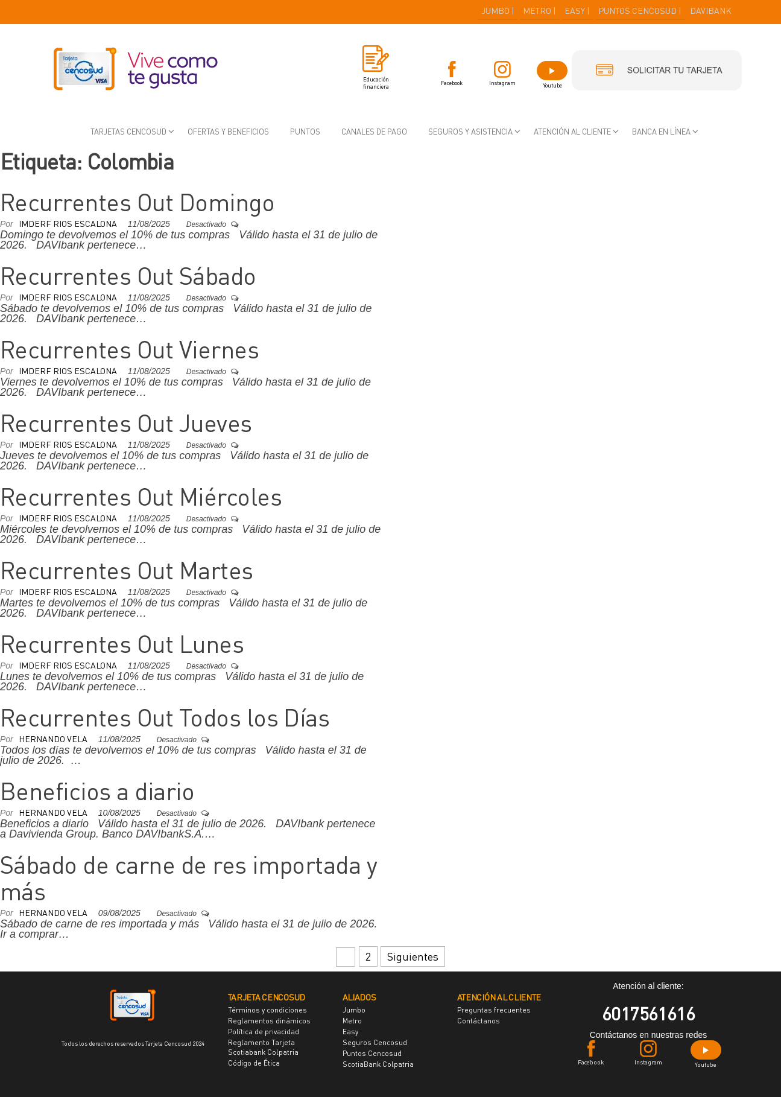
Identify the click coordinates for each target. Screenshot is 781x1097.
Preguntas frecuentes (494, 1009)
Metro (352, 1020)
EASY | (577, 10)
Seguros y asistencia (470, 131)
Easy (350, 1031)
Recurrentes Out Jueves (126, 423)
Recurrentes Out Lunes (122, 643)
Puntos (305, 131)
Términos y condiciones (267, 1009)
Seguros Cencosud (375, 1042)
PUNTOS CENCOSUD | (639, 10)
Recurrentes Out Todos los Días (164, 717)
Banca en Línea (661, 131)
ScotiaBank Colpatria (378, 1064)
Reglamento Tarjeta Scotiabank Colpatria (263, 1047)
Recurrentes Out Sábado (128, 275)
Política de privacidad (263, 1031)
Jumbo (354, 1009)
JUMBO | (497, 10)
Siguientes (412, 956)
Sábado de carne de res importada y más (188, 878)
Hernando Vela (54, 739)
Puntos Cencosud (372, 1053)
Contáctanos (478, 1020)
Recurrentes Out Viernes (129, 349)
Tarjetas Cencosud (128, 131)
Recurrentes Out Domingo (137, 202)
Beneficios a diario (97, 791)
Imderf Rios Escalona (69, 223)
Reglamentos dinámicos (269, 1020)
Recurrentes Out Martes (126, 570)
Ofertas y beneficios (228, 131)
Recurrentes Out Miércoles (141, 496)
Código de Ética (254, 1062)
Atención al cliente (572, 131)
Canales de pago (374, 131)
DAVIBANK (711, 10)
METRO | (539, 10)
